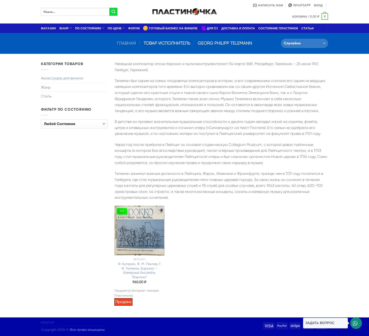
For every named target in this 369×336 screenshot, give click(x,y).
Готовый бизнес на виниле (170, 28)
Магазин (48, 28)
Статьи (307, 28)
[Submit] (113, 12)
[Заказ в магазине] (304, 43)
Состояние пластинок (278, 28)
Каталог (47, 322)
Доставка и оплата (238, 28)
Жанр (65, 28)
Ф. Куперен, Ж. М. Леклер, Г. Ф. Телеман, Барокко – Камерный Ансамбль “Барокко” (139, 270)
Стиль (46, 96)
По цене (116, 28)
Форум (134, 28)
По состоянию (89, 28)
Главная (126, 43)
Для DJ (209, 28)
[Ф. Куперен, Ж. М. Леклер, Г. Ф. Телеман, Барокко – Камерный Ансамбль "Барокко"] (139, 230)
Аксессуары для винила (62, 78)
